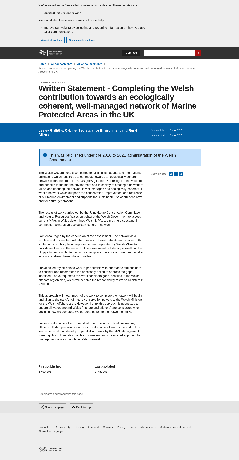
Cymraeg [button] (131, 52)
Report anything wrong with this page (61, 394)
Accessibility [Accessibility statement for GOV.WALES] (63, 427)
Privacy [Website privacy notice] (121, 427)
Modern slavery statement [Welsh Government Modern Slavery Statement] (175, 427)
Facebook (176, 174)
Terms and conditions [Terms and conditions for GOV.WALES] (143, 427)
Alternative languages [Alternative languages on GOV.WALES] (52, 431)
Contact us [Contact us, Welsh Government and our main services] (45, 427)
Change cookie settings (82, 40)
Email (181, 174)
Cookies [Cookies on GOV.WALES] (108, 427)
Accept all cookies (51, 40)
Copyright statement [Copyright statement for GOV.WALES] (87, 427)
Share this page (54, 407)
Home (42, 64)
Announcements (61, 64)
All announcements (89, 64)
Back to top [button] (83, 407)
